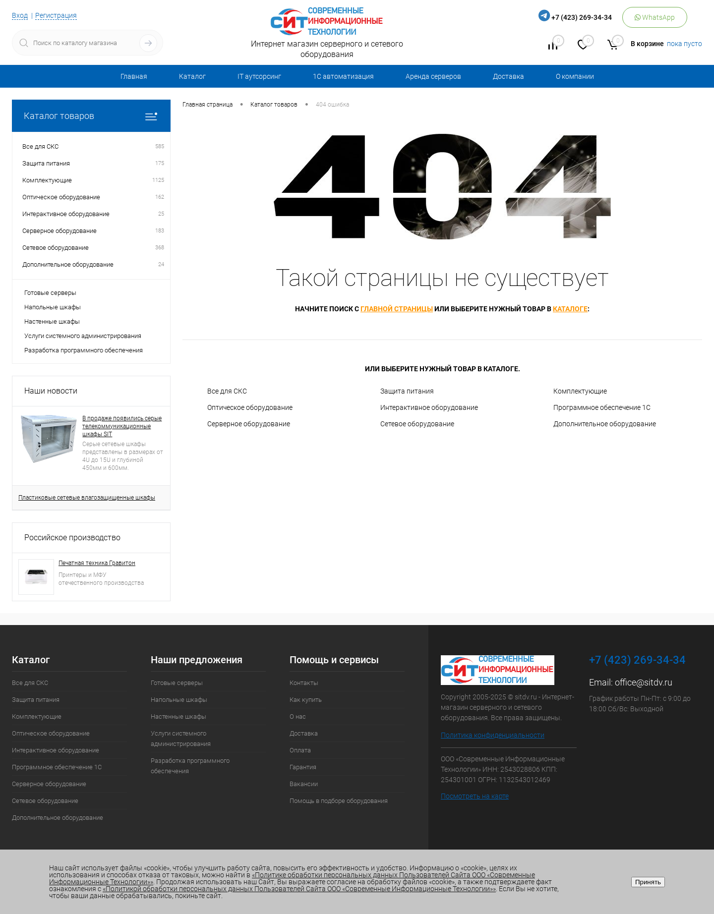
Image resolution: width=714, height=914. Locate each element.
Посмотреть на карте (475, 796)
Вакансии (304, 784)
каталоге (570, 309)
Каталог (192, 76)
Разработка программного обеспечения (83, 350)
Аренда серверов (433, 76)
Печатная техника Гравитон (97, 563)
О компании (575, 76)
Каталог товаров (91, 116)
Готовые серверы (50, 292)
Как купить (306, 699)
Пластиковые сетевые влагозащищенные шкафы (86, 497)
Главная (133, 76)
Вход (20, 15)
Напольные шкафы (52, 307)
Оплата (300, 750)
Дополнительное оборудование (604, 424)
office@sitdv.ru (643, 682)
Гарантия (303, 767)
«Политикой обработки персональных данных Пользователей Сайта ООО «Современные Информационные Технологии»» (299, 889)
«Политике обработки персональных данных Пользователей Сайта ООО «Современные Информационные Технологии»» (292, 878)
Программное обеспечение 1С (602, 407)
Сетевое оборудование (417, 424)
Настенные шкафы (52, 321)
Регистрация (56, 15)
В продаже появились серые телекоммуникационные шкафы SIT (122, 426)
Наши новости (50, 391)
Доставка (508, 76)
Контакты (304, 682)
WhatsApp (655, 17)
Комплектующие (580, 391)
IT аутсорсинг (259, 76)
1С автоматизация (343, 76)
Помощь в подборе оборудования (339, 800)
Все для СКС (227, 391)
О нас (298, 716)
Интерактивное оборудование (429, 407)
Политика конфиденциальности (492, 735)
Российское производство (72, 537)
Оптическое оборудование (250, 407)
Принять (648, 882)
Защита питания (407, 391)
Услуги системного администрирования (82, 336)
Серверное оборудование (248, 424)
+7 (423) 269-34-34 (581, 17)
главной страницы (396, 309)
